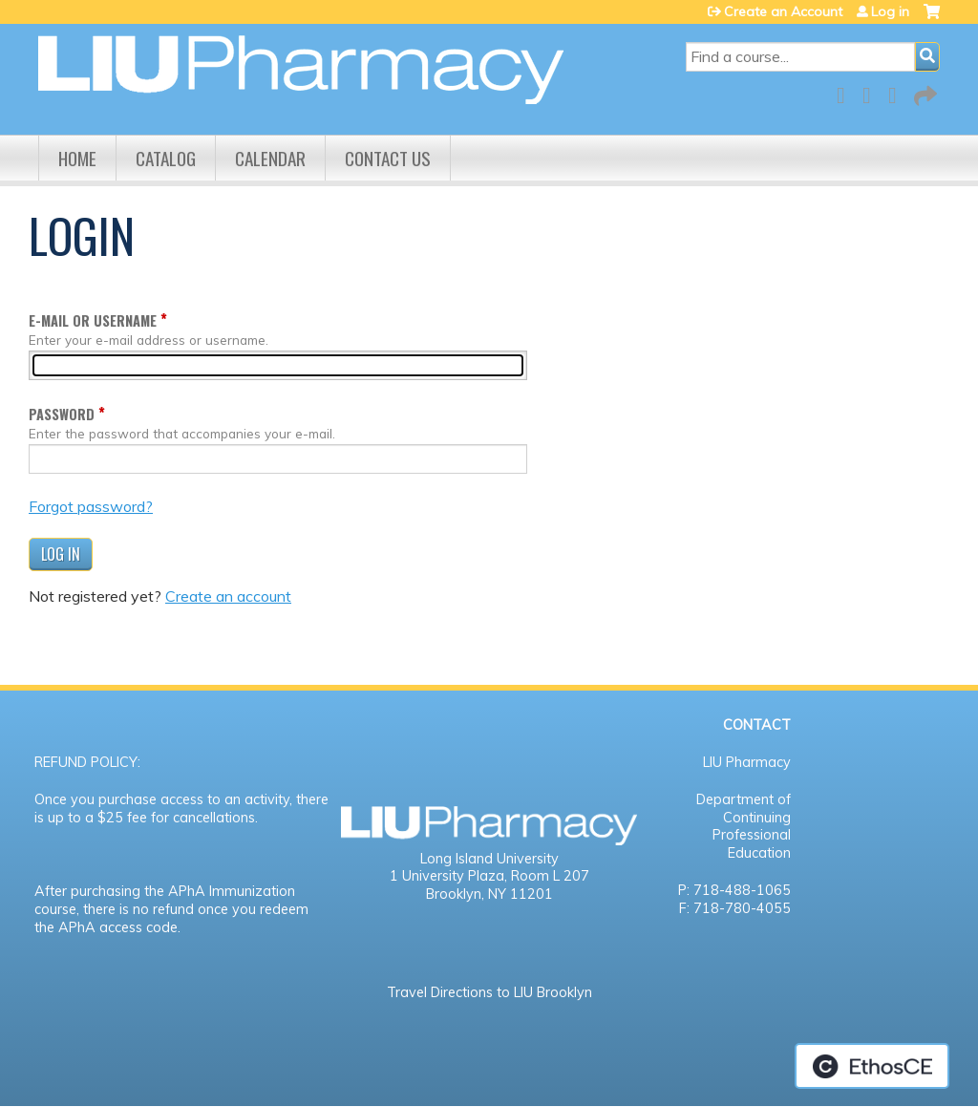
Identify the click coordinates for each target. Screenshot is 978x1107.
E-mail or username (93, 320)
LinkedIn (897, 92)
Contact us (388, 158)
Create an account (228, 596)
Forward (923, 92)
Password (62, 414)
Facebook (846, 92)
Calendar (270, 158)
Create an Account (783, 11)
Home (77, 158)
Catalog (166, 158)
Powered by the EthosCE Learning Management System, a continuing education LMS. (872, 1066)
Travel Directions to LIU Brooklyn (489, 992)
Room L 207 (550, 875)
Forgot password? (91, 506)
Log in (890, 11)
